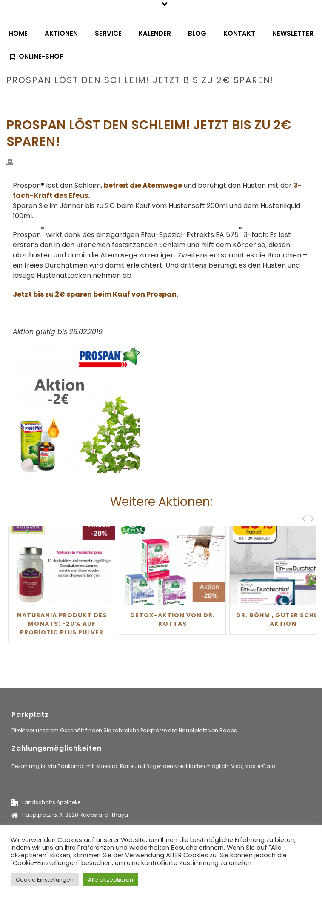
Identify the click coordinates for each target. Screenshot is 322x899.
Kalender (155, 33)
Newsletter (292, 33)
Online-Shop (36, 56)
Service (108, 33)
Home (18, 33)
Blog (197, 33)
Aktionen (61, 33)
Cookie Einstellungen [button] (45, 880)
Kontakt (239, 33)
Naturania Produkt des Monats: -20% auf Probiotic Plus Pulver (62, 623)
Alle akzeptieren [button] (110, 880)
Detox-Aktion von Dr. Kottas (172, 619)
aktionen (143, 98)
